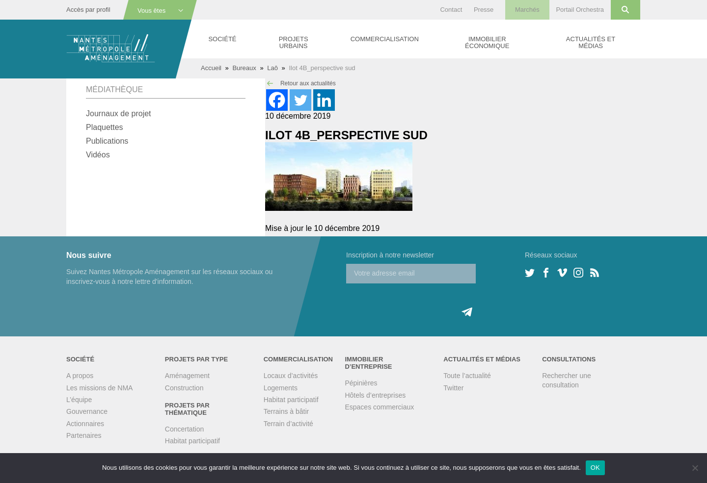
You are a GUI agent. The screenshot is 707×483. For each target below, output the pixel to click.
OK (595, 467)
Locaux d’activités (291, 376)
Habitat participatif (192, 441)
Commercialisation (385, 39)
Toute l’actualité (467, 376)
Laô (272, 68)
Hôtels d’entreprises (375, 395)
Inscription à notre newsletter (390, 255)
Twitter (453, 388)
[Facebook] (277, 100)
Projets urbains (293, 42)
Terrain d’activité (288, 424)
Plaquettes (104, 127)
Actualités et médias (590, 42)
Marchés (527, 9)
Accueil (211, 68)
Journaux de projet (118, 113)
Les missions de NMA (99, 388)
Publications (107, 141)
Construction (184, 388)
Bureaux (244, 68)
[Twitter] (300, 100)
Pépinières (361, 383)
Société (222, 39)
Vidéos (98, 155)
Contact (451, 9)
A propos (79, 376)
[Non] (695, 468)
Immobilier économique (487, 42)
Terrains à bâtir (286, 411)
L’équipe (79, 400)
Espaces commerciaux (379, 407)
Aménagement (187, 376)
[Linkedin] (324, 100)
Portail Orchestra (580, 9)
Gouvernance (87, 411)
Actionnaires (85, 424)
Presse (483, 9)
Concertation (184, 429)
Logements (281, 388)
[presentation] (420, 302)
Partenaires (84, 435)
